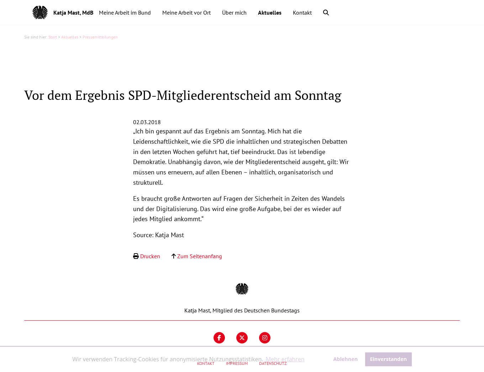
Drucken (150, 256)
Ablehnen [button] (345, 359)
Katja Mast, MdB (73, 12)
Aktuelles (69, 37)
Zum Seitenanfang (199, 256)
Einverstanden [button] (388, 359)
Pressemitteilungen (100, 37)
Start (52, 37)
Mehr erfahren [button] (285, 359)
